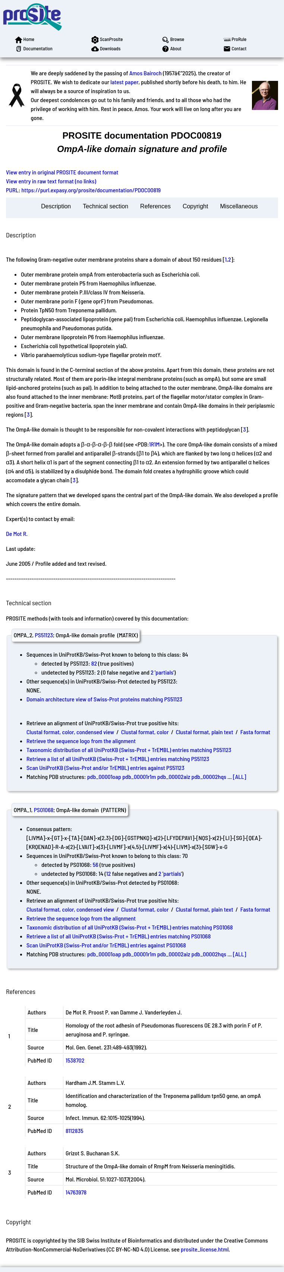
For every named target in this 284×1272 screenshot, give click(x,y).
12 (108, 873)
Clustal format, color (145, 731)
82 (94, 663)
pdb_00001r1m (139, 776)
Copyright (195, 206)
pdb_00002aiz (173, 776)
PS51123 (44, 634)
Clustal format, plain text (204, 731)
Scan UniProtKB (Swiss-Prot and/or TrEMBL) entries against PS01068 (106, 945)
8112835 (74, 1130)
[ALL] (239, 776)
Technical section (105, 206)
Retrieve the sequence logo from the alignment (81, 740)
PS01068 (44, 809)
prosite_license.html (204, 1249)
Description (56, 206)
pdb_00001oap (104, 776)
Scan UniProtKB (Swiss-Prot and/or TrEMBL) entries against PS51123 (105, 767)
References (155, 206)
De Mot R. (17, 533)
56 (95, 864)
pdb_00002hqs (209, 776)
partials (164, 672)
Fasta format (255, 731)
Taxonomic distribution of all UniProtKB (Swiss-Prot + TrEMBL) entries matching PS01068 (129, 927)
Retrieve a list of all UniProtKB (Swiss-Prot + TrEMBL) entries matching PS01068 (118, 936)
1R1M (154, 444)
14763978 (76, 1192)
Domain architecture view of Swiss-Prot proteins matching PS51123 (104, 699)
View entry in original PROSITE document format (62, 172)
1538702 (75, 1060)
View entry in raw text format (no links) (51, 180)
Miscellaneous (239, 206)
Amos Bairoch (145, 72)
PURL (12, 189)
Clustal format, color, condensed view (70, 731)
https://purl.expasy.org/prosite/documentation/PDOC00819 (91, 189)
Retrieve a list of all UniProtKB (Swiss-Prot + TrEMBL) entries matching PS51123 (117, 758)
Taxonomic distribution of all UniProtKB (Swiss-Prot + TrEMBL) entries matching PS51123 (128, 749)
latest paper (124, 81)
